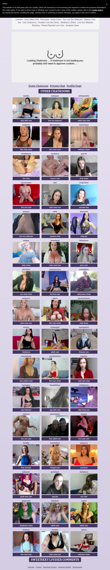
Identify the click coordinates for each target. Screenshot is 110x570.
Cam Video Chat (31, 19)
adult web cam (26, 497)
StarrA (55, 298)
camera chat (55, 236)
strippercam (55, 468)
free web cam (83, 439)
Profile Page (74, 85)
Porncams (44, 19)
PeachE (84, 154)
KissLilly (26, 443)
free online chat (26, 381)
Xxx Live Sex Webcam (72, 19)
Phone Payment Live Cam (52, 25)
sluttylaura (84, 472)
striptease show (26, 526)
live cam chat (26, 554)
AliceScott (84, 212)
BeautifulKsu (55, 385)
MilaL (55, 212)
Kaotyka (55, 530)
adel (55, 183)
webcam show (84, 150)
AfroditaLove (26, 154)
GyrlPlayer (55, 472)
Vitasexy (26, 414)
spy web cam (55, 410)
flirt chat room (26, 150)
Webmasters (77, 567)
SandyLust (55, 154)
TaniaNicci (26, 298)
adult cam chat (84, 121)
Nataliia (26, 96)
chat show (84, 323)
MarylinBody (26, 356)
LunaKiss (83, 356)
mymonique (84, 125)
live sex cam (26, 207)
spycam (55, 497)
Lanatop (84, 414)
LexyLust (26, 212)
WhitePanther (84, 96)
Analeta (26, 240)
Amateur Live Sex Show (48, 22)
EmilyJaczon (84, 385)
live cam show (55, 323)
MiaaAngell (55, 327)
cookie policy (97, 10)
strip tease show (84, 294)
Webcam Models (64, 567)
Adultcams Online (68, 22)
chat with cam (26, 121)
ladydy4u (55, 501)
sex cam (84, 497)
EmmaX (26, 327)
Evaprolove (83, 183)
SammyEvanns (55, 269)
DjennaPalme (55, 125)
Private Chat (57, 85)
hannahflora (55, 443)
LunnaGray (26, 385)
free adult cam (55, 439)
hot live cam (55, 294)
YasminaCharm (84, 298)
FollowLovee (83, 240)
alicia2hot (26, 269)
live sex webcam (55, 121)
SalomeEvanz (26, 183)
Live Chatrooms (29, 22)
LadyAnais (26, 472)
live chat (26, 178)
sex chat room (55, 150)
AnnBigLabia (84, 269)
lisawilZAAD (55, 240)
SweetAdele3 (84, 327)
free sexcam (26, 468)
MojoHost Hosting (50, 567)
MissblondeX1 (55, 356)
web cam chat (84, 381)
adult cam (55, 352)
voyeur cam (55, 178)
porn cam (84, 265)
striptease (26, 352)
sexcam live (84, 207)
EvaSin (84, 501)
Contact (39, 567)
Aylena (84, 530)
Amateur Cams (72, 25)
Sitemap (31, 567)
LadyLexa (26, 530)
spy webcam (26, 410)
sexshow (84, 468)
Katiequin (55, 96)
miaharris (84, 443)
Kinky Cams (56, 19)
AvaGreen (26, 125)
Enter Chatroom (38, 85)
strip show (84, 178)
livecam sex (84, 352)
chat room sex (55, 207)
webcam (84, 236)
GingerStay (26, 501)
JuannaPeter (55, 414)
